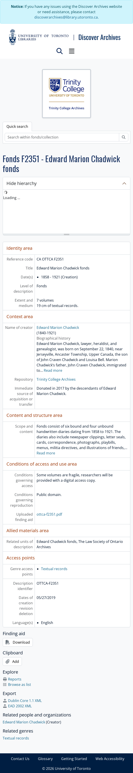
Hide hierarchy (21, 183)
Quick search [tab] (17, 126)
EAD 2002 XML (17, 706)
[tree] (66, 212)
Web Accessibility (110, 758)
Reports (12, 679)
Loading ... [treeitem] (11, 197)
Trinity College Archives (56, 379)
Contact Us (20, 758)
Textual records (54, 568)
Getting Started (74, 758)
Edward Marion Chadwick (58, 327)
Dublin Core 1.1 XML (22, 700)
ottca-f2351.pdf (49, 514)
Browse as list (17, 684)
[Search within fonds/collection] (62, 137)
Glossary (45, 758)
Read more (53, 370)
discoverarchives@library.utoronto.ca (66, 17)
